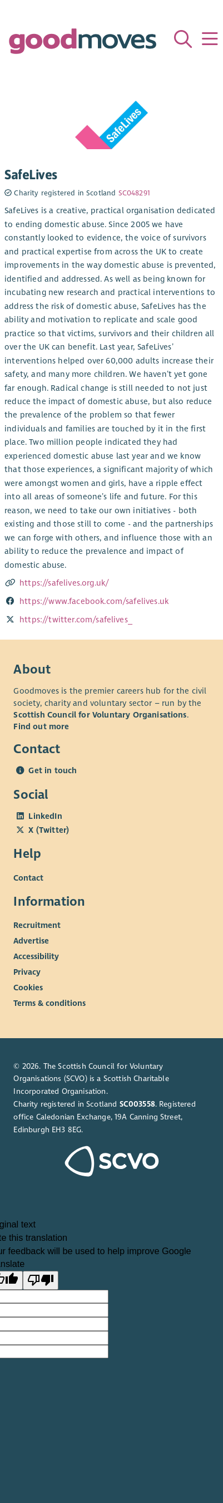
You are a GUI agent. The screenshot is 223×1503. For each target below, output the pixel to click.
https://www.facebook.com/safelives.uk (94, 601)
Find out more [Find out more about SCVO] (41, 726)
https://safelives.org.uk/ (64, 583)
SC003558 (137, 1104)
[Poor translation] (40, 1280)
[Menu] (209, 39)
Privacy (27, 972)
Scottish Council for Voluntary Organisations (99, 715)
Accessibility (36, 956)
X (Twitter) (48, 830)
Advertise (31, 941)
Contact (28, 878)
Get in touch (52, 770)
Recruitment (37, 925)
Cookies (28, 988)
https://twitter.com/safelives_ (75, 620)
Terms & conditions (49, 1003)
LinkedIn (45, 816)
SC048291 (134, 193)
